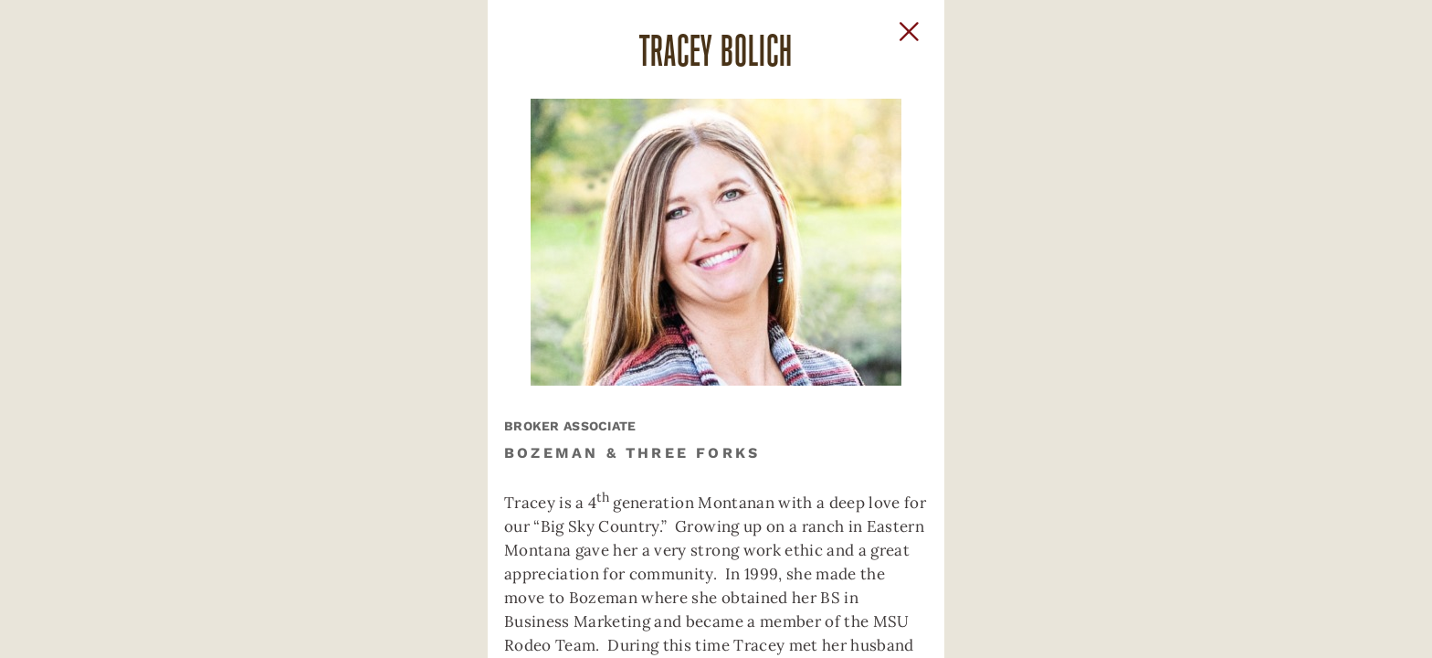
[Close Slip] (1096, 51)
